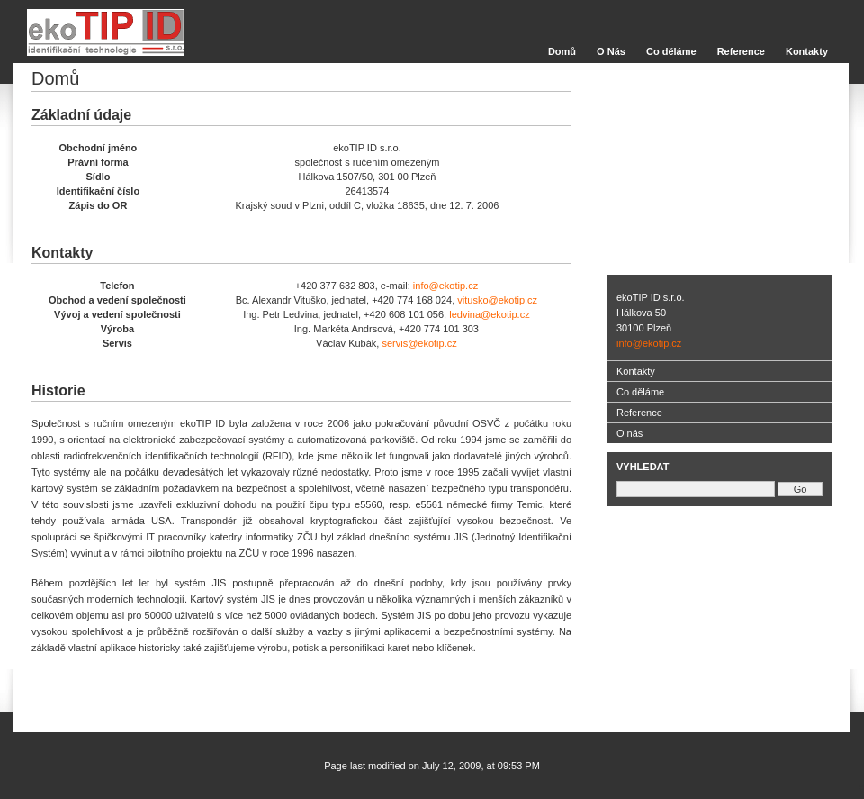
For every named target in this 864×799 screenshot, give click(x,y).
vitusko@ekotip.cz (497, 300)
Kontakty (807, 51)
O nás (629, 433)
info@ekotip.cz (445, 285)
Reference (741, 51)
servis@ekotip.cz (419, 343)
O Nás (611, 51)
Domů (562, 51)
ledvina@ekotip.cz (489, 314)
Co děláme (671, 51)
